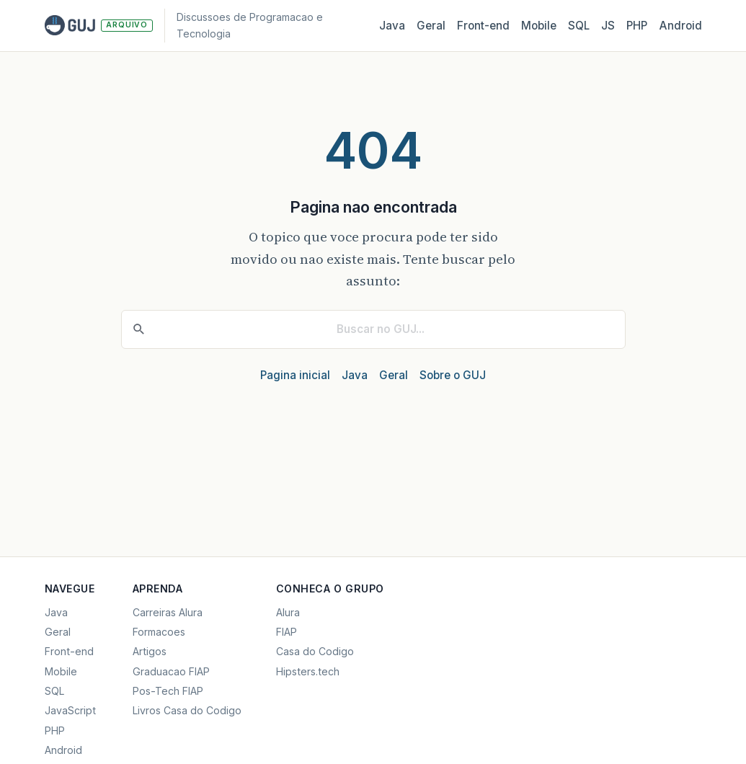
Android (680, 25)
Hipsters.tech (307, 671)
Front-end (69, 651)
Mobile (538, 25)
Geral (431, 25)
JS (608, 25)
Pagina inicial (295, 375)
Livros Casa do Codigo (187, 710)
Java (392, 25)
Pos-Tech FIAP (168, 691)
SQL (579, 25)
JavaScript (70, 710)
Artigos (149, 651)
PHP (636, 25)
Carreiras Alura (168, 612)
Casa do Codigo (315, 651)
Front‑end (483, 25)
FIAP (286, 632)
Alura (288, 612)
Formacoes (159, 632)
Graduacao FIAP (171, 671)
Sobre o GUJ (452, 375)
